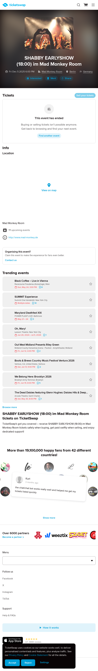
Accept (12, 662)
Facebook (7, 578)
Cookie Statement (38, 655)
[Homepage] (14, 5)
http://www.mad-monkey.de (23, 237)
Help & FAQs (9, 615)
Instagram (7, 592)
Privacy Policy (16, 655)
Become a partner (13, 537)
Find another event (49, 135)
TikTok (5, 598)
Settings (44, 662)
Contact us (11, 260)
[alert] (38, 656)
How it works (49, 627)
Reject (28, 662)
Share (66, 78)
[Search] (78, 4)
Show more (49, 517)
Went (51, 78)
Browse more (9, 407)
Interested (34, 78)
